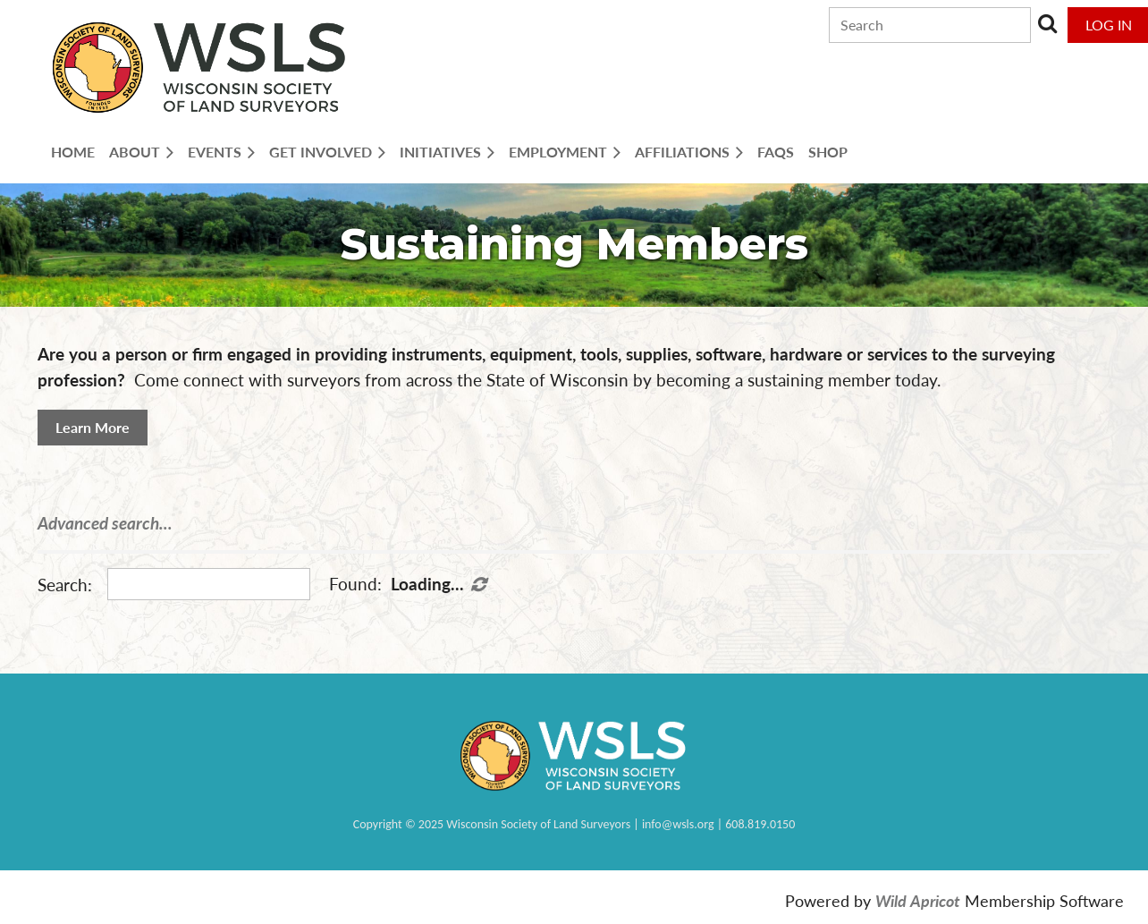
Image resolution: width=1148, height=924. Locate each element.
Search (1048, 23)
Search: (65, 584)
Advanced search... (105, 523)
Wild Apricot (917, 901)
